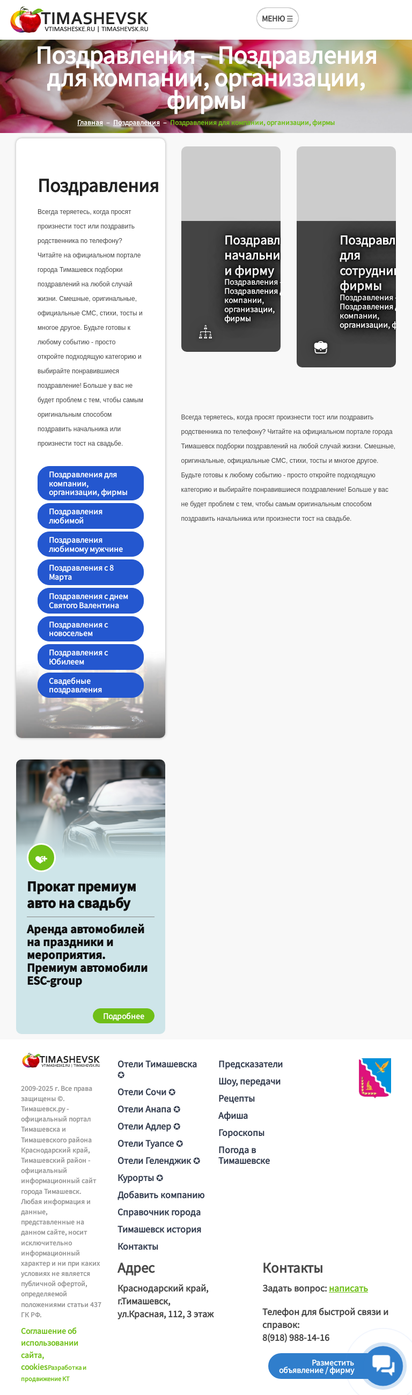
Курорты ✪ (140, 1177)
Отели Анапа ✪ (148, 1108)
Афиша (233, 1115)
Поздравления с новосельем (78, 629)
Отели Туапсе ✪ (150, 1143)
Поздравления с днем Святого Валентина (88, 600)
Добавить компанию (160, 1194)
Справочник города (159, 1211)
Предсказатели (250, 1063)
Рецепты (236, 1098)
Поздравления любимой (75, 516)
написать (348, 1287)
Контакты (137, 1246)
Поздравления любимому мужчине (86, 544)
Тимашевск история (159, 1228)
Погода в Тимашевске (244, 1154)
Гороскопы (241, 1132)
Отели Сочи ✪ (146, 1091)
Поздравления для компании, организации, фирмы (88, 483)
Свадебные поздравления (75, 685)
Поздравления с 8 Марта (81, 572)
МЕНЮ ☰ (277, 18)
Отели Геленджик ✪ (158, 1160)
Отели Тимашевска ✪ (157, 1069)
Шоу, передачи (249, 1080)
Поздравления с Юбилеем (78, 657)
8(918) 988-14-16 (295, 1337)
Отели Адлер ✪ (148, 1125)
